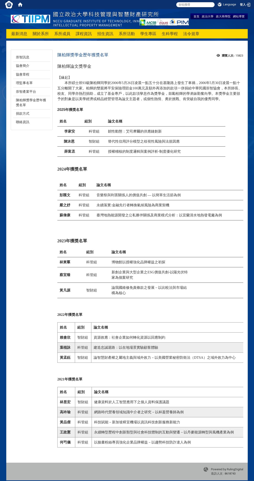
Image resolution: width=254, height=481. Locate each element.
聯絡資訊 (22, 122)
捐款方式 (22, 114)
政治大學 (207, 16)
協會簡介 (22, 66)
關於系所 (41, 33)
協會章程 (22, 74)
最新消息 (19, 33)
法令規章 (191, 33)
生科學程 (170, 33)
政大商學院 (223, 16)
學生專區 (148, 33)
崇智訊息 (22, 57)
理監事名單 (24, 83)
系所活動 (127, 33)
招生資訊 (105, 33)
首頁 (196, 16)
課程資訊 (84, 33)
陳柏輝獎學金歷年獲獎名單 (31, 102)
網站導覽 (239, 16)
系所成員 (62, 33)
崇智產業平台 (26, 92)
